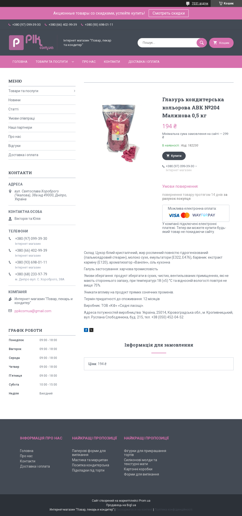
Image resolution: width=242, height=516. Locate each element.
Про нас (89, 61)
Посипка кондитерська (90, 465)
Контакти (112, 61)
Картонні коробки (138, 469)
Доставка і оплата (144, 61)
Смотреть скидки (169, 13)
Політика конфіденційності (173, 509)
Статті (13, 109)
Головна (20, 61)
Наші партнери (20, 127)
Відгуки (14, 146)
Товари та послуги (52, 61)
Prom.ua (144, 500)
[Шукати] (202, 42)
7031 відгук (200, 3)
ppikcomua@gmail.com (33, 311)
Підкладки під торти (88, 470)
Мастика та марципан (90, 460)
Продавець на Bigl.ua (121, 505)
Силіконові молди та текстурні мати (140, 462)
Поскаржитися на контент (134, 509)
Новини (14, 100)
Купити (176, 156)
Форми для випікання (141, 474)
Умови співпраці (21, 118)
